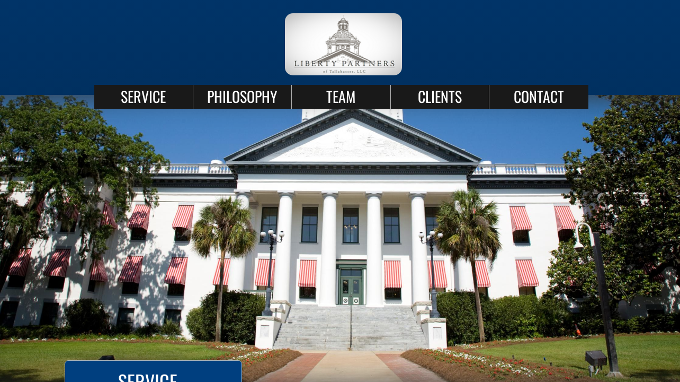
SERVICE (143, 96)
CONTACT (539, 96)
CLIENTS (440, 96)
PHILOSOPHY (242, 96)
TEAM (340, 96)
